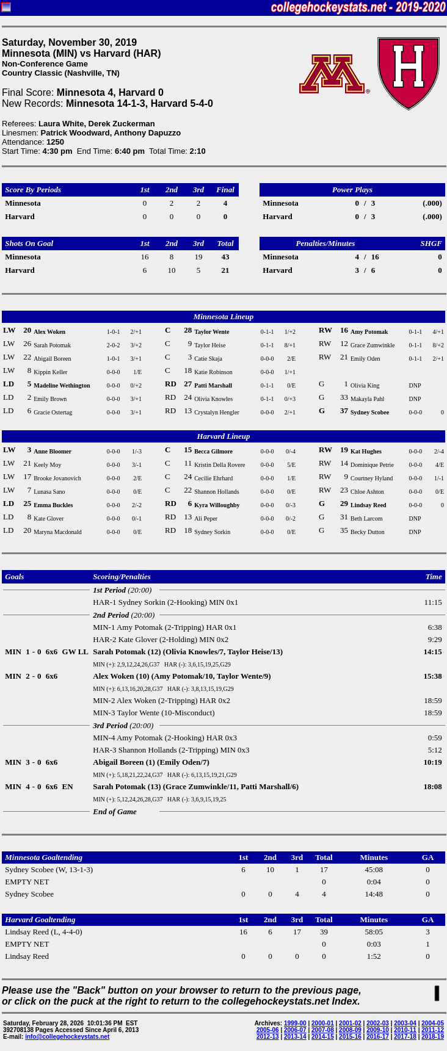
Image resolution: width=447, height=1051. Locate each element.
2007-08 (322, 1030)
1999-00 (295, 1023)
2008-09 (350, 1030)
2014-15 (322, 1036)
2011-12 (432, 1030)
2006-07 (295, 1030)
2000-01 (322, 1023)
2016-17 (377, 1036)
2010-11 (405, 1030)
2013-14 (295, 1036)
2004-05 (432, 1023)
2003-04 (405, 1023)
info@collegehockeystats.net (67, 1036)
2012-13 (267, 1036)
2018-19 (432, 1036)
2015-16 (350, 1036)
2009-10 (377, 1030)
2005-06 (267, 1030)
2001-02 (350, 1023)
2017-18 (405, 1036)
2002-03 (377, 1023)
